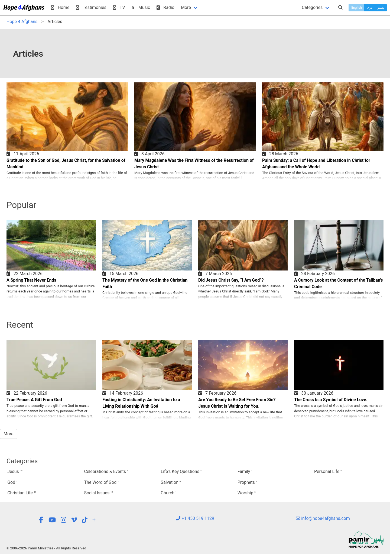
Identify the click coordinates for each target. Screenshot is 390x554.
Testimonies (91, 7)
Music (141, 7)
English (356, 7)
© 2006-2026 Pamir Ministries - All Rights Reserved (46, 548)
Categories (312, 7)
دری (369, 7)
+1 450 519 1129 (195, 518)
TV (119, 7)
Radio (165, 7)
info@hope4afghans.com (323, 518)
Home (60, 7)
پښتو (381, 7)
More (186, 7)
